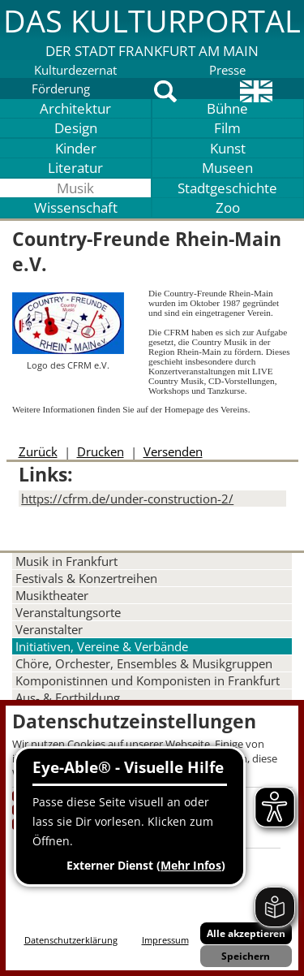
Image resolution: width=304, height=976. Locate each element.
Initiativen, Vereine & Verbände (101, 646)
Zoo (228, 207)
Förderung (61, 88)
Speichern (245, 956)
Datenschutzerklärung (71, 940)
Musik (75, 188)
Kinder (75, 148)
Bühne (227, 108)
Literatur (75, 167)
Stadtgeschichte (227, 188)
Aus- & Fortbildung (67, 697)
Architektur (75, 108)
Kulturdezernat (75, 70)
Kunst (228, 148)
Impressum (165, 940)
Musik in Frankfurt (66, 561)
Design (75, 128)
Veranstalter (49, 629)
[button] (152, 30)
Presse (227, 70)
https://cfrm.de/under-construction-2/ (127, 498)
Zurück (38, 451)
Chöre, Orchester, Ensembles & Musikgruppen (143, 663)
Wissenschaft (76, 207)
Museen (227, 167)
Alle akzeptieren (246, 933)
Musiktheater (51, 595)
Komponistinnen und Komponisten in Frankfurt (147, 680)
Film (227, 128)
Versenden (173, 451)
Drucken (100, 451)
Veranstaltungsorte (68, 612)
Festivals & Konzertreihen (86, 578)
